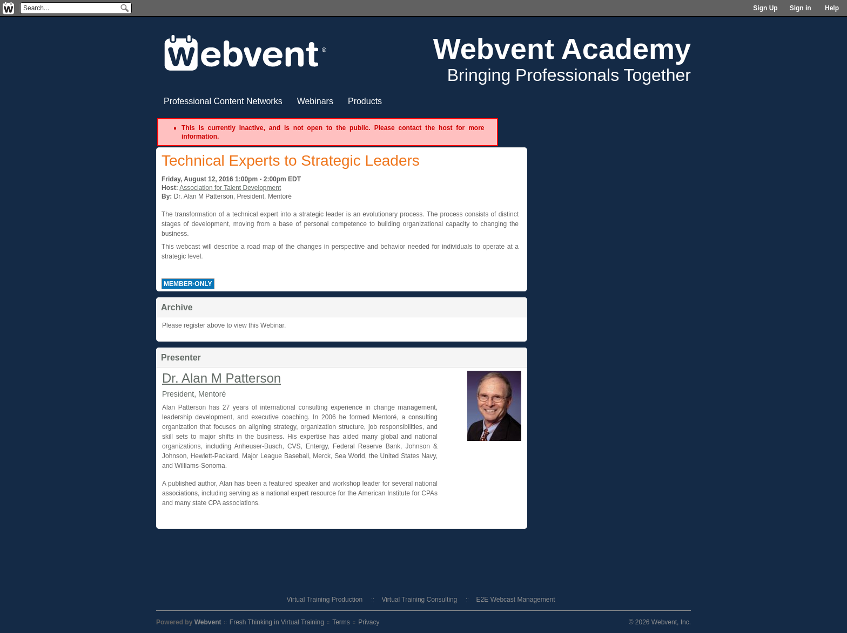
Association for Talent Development (230, 188)
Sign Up (765, 8)
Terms (341, 622)
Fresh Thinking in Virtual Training (277, 622)
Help (832, 8)
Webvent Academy (562, 48)
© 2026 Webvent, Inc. (660, 622)
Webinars (315, 101)
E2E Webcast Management (515, 599)
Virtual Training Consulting (419, 599)
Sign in (800, 8)
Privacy (368, 622)
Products (365, 101)
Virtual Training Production (325, 599)
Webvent (207, 622)
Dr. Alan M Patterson (221, 378)
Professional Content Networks (223, 101)
